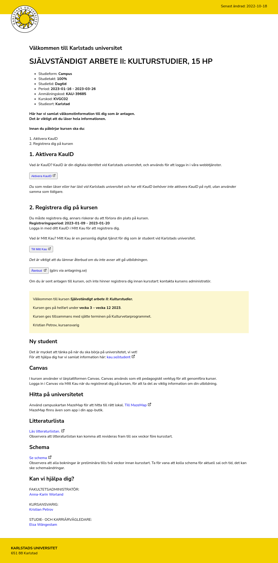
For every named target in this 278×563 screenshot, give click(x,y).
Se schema (38, 457)
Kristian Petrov (41, 509)
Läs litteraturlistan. (44, 431)
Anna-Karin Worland (46, 494)
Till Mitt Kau (39, 249)
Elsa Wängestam (43, 524)
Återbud (37, 270)
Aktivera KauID (41, 176)
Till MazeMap (136, 405)
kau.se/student (119, 357)
